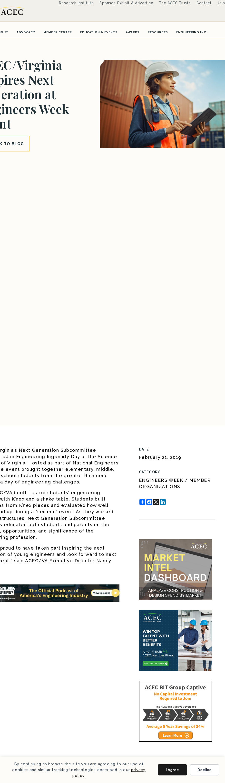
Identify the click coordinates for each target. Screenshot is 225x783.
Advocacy (26, 32)
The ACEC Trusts (175, 3)
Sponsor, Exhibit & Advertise (126, 3)
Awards (133, 32)
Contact (204, 3)
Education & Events (98, 32)
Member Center (57, 32)
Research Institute (76, 3)
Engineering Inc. (191, 32)
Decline (204, 770)
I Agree (172, 770)
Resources (158, 32)
